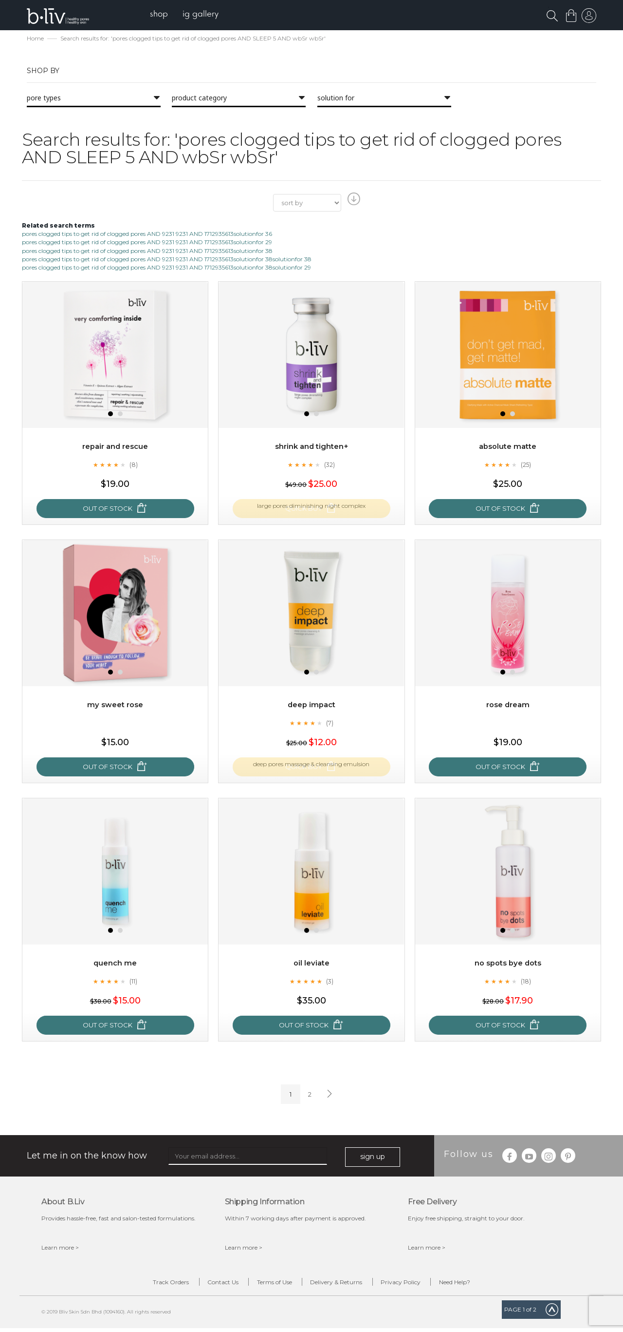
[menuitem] (164, 15)
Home (35, 39)
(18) (526, 982)
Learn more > (60, 1248)
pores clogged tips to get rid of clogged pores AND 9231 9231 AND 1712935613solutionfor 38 (147, 251)
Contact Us (204, 1284)
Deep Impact (311, 705)
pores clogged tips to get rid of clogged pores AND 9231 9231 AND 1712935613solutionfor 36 (147, 234)
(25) (526, 465)
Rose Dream (507, 705)
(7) (329, 723)
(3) (329, 982)
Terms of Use (268, 1284)
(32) (329, 465)
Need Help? (485, 1284)
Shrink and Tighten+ (311, 447)
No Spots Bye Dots (508, 963)
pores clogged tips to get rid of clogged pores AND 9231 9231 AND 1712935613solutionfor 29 (147, 243)
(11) (133, 982)
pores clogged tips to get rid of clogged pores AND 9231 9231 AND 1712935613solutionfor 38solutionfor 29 (166, 267)
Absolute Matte (507, 447)
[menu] (190, 15)
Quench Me (115, 963)
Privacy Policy (419, 1284)
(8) (133, 465)
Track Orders (140, 1284)
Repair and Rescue (115, 447)
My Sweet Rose (115, 705)
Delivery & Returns (342, 1284)
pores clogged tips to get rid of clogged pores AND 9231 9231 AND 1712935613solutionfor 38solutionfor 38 (167, 259)
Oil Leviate (311, 963)
